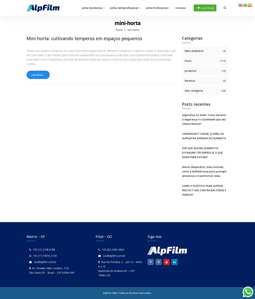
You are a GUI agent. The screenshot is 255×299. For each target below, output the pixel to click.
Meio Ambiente (194, 51)
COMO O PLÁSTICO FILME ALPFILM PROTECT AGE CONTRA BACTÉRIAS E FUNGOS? (204, 190)
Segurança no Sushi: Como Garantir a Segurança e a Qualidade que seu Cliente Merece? (204, 119)
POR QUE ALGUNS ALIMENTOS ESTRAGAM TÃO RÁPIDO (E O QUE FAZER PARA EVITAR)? (202, 152)
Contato (180, 8)
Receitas (190, 80)
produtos (190, 70)
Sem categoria (194, 90)
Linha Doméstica (92, 8)
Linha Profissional (157, 8)
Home (119, 29)
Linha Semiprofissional (124, 8)
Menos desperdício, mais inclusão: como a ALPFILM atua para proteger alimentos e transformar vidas (204, 171)
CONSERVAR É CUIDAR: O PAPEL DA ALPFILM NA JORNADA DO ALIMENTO (204, 136)
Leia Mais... (38, 75)
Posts (188, 60)
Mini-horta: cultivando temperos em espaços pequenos (84, 38)
